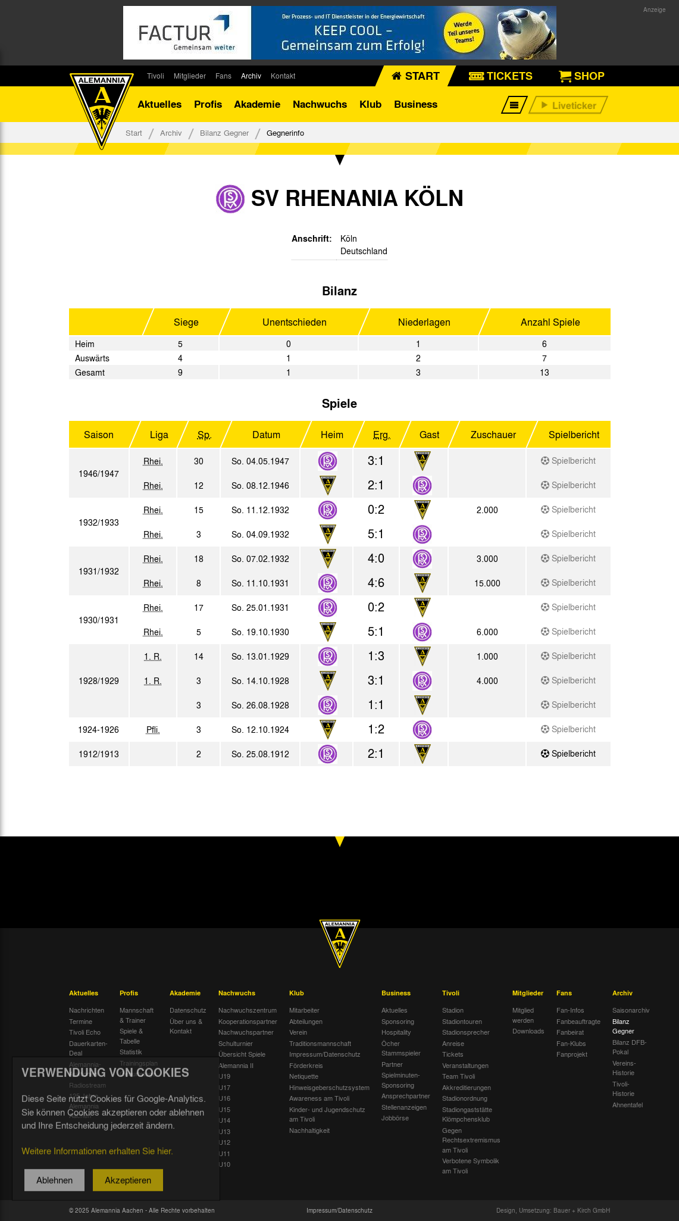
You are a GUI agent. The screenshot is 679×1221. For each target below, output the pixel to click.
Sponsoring (397, 1021)
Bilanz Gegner (224, 132)
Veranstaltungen (465, 1065)
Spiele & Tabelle (131, 1035)
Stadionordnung (464, 1098)
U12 (224, 1142)
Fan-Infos (570, 1009)
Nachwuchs (320, 103)
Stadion (453, 1009)
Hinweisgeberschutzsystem (329, 1087)
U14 (224, 1120)
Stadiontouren (462, 1021)
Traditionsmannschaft (320, 1043)
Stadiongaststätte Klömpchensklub (467, 1114)
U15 (224, 1109)
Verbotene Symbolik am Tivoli (470, 1165)
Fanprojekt (571, 1053)
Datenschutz (188, 1009)
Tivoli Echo (85, 1031)
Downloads (528, 1030)
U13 (224, 1131)
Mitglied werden (523, 1015)
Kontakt (283, 75)
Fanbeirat (570, 1031)
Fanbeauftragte (578, 1021)
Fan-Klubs (571, 1043)
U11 (224, 1153)
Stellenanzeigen (404, 1106)
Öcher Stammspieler (401, 1048)
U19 (224, 1076)
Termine (80, 1021)
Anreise (453, 1043)
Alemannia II (236, 1065)
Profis (208, 103)
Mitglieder (190, 75)
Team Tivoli (458, 1076)
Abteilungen (306, 1021)
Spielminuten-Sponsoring (400, 1079)
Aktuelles (159, 103)
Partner (392, 1064)
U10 (224, 1164)
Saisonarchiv (631, 1009)
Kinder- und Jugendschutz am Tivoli (327, 1114)
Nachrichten (86, 1009)
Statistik (131, 1051)
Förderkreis (306, 1065)
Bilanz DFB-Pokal (629, 1047)
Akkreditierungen (466, 1087)
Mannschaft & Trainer (137, 1015)
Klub (370, 103)
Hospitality (396, 1031)
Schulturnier (235, 1043)
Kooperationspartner (247, 1021)
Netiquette (303, 1076)
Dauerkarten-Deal (88, 1048)
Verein (298, 1031)
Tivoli (155, 75)
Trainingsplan (139, 1062)
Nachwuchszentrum (247, 1009)
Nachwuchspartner (246, 1031)
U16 (224, 1098)
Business (415, 103)
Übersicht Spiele (241, 1053)
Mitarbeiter (304, 1009)
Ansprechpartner (405, 1095)
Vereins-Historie (624, 1068)
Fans (223, 75)
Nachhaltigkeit (309, 1130)
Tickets (453, 1053)
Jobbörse (395, 1117)
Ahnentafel (627, 1104)
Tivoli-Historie (623, 1088)
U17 (224, 1087)
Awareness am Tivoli (319, 1098)
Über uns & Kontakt (186, 1026)
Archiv (251, 75)
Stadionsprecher (466, 1031)
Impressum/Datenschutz (325, 1053)
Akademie (257, 103)
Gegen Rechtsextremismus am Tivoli (471, 1139)
